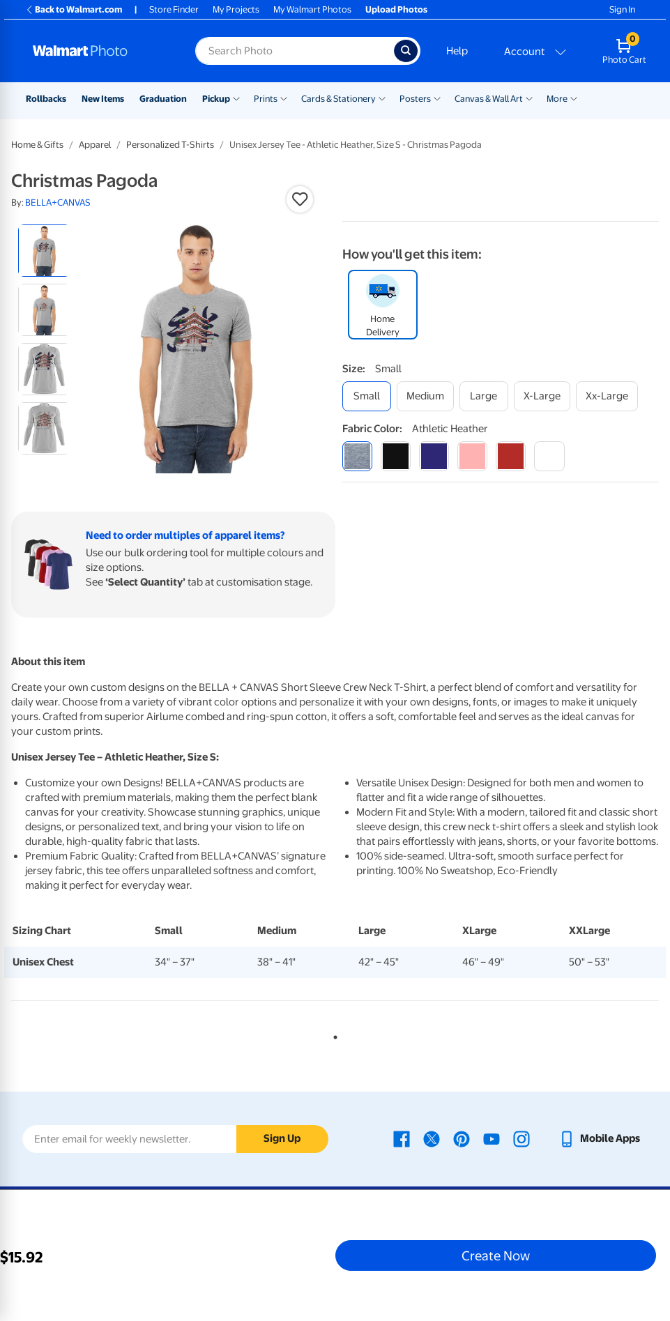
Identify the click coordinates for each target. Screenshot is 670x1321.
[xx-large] (607, 396)
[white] (549, 456)
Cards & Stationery (338, 98)
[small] (366, 396)
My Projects (236, 9)
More (557, 98)
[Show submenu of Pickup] (236, 97)
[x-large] (542, 396)
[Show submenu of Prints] (284, 97)
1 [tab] (333, 1034)
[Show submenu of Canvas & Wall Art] (529, 97)
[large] (483, 396)
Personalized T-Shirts (170, 144)
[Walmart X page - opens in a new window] (431, 1138)
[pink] (472, 456)
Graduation (163, 98)
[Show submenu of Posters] (437, 97)
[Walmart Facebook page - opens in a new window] (401, 1138)
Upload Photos (396, 9)
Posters (415, 98)
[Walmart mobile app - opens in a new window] (599, 1138)
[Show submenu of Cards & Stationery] (382, 97)
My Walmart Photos (312, 9)
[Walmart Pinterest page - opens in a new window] (461, 1138)
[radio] (44, 250)
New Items (103, 98)
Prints (265, 98)
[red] (511, 456)
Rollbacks (46, 98)
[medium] (425, 396)
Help (457, 51)
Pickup (216, 98)
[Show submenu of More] (574, 97)
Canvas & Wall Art (489, 98)
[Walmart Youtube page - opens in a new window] (491, 1138)
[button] (300, 199)
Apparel (95, 144)
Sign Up (282, 1138)
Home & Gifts (37, 144)
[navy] (434, 456)
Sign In (622, 9)
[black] (396, 456)
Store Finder (174, 9)
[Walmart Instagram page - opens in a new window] (521, 1138)
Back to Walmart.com (73, 9)
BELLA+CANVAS (58, 202)
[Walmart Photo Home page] (99, 51)
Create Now (496, 1255)
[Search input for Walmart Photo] (294, 51)
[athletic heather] (357, 456)
